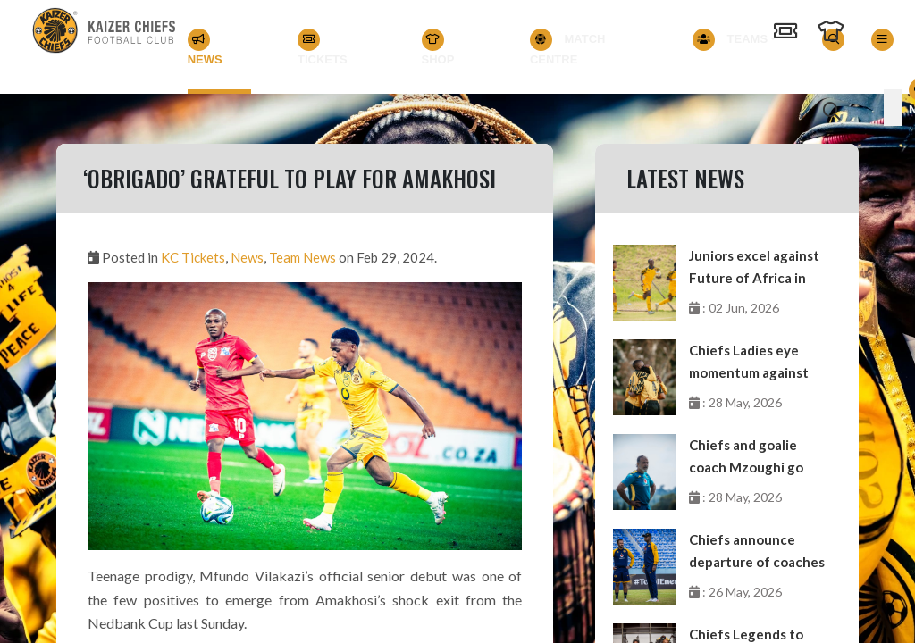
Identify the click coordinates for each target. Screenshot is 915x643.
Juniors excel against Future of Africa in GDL (754, 268)
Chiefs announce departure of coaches (757, 550)
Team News (302, 257)
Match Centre (568, 47)
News (205, 47)
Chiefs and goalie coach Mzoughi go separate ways (746, 458)
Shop (438, 47)
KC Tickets (193, 257)
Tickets (323, 47)
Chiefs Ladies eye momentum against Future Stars (749, 363)
